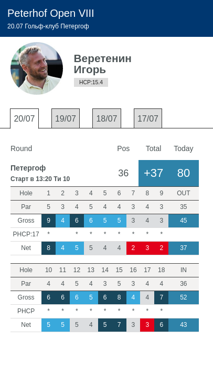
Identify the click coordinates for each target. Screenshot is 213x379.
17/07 (147, 118)
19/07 (65, 118)
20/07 (24, 118)
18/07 (106, 118)
